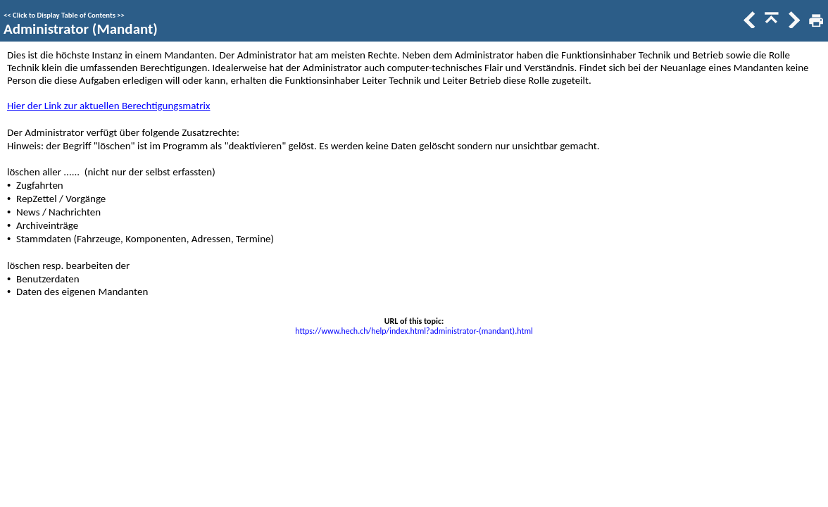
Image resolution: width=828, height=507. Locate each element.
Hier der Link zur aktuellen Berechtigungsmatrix (108, 105)
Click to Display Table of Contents (64, 15)
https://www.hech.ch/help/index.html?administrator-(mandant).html (414, 331)
